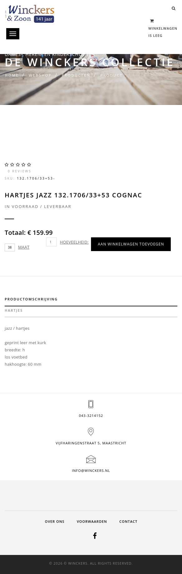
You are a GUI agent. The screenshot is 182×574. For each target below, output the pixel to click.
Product (111, 75)
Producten (76, 75)
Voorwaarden (92, 521)
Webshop (40, 75)
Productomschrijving (31, 299)
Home (12, 75)
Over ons (55, 521)
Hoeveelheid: (74, 242)
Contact (128, 521)
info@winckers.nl (91, 470)
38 (10, 247)
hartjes (14, 310)
